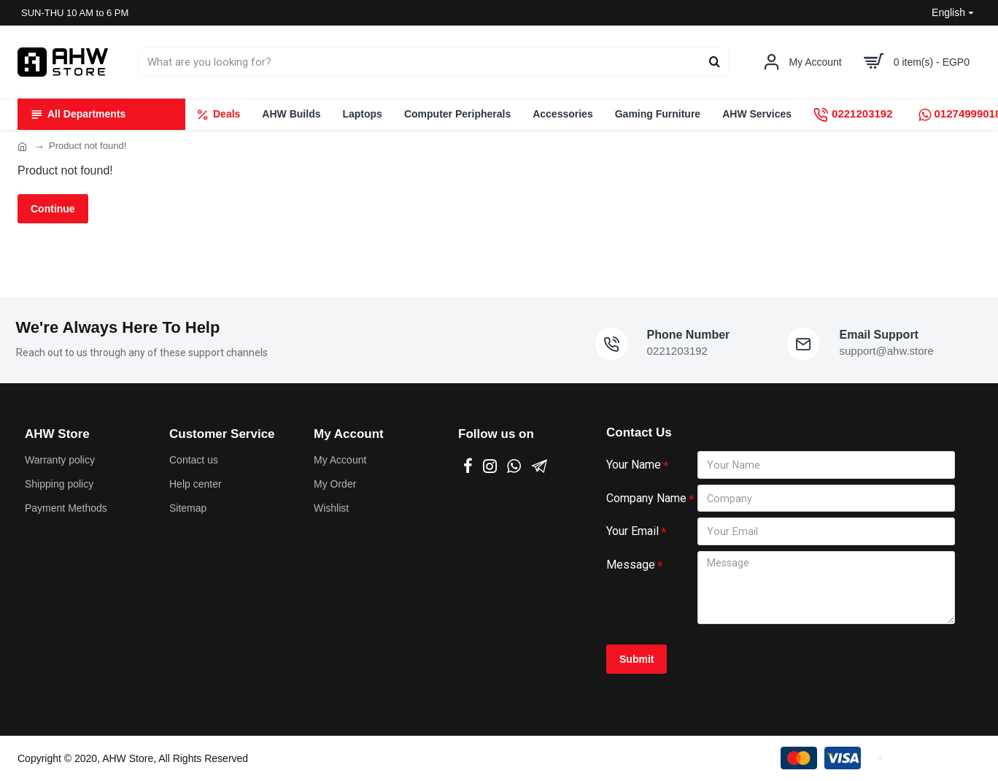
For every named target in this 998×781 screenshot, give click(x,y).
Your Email (632, 531)
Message (630, 565)
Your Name (633, 464)
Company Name (646, 497)
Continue (53, 209)
